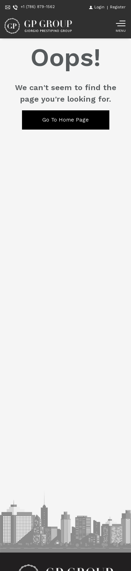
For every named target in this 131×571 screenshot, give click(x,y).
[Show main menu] (120, 26)
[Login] (96, 7)
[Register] (118, 7)
